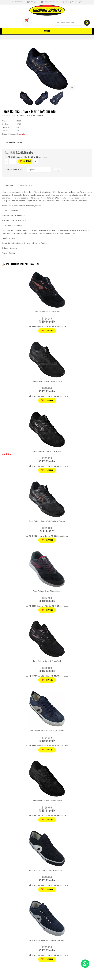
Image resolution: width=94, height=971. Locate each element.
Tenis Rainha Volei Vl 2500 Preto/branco (47, 870)
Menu (47, 31)
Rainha (20, 121)
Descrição (9, 185)
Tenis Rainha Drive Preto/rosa (46, 311)
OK (57, 170)
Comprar (25, 161)
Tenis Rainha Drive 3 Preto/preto (47, 800)
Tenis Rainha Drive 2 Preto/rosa (47, 451)
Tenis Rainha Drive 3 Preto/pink (47, 661)
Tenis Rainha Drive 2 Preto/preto (47, 381)
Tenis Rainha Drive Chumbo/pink (47, 591)
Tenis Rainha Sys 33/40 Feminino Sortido (47, 521)
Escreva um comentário (35, 115)
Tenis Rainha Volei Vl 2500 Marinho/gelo (47, 940)
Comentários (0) (26, 185)
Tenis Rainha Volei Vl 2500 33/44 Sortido (47, 730)
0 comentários (18, 115)
